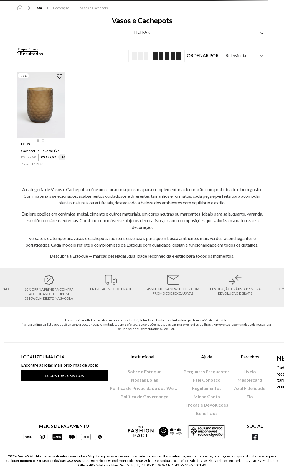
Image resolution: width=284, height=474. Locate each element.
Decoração (61, 8)
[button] (38, 140)
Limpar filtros (28, 49)
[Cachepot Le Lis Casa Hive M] (41, 123)
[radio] (138, 56)
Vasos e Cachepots (94, 8)
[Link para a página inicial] (20, 8)
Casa (38, 8)
